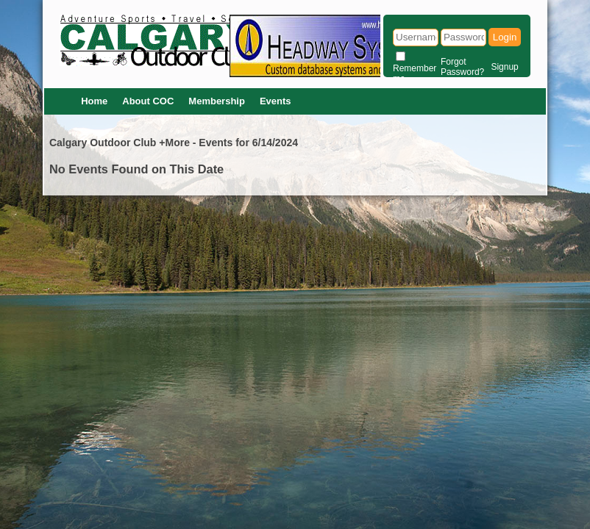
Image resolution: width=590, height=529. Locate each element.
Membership (216, 101)
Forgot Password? (462, 67)
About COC (148, 101)
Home (94, 101)
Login (505, 37)
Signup (504, 67)
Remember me (414, 73)
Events (275, 101)
